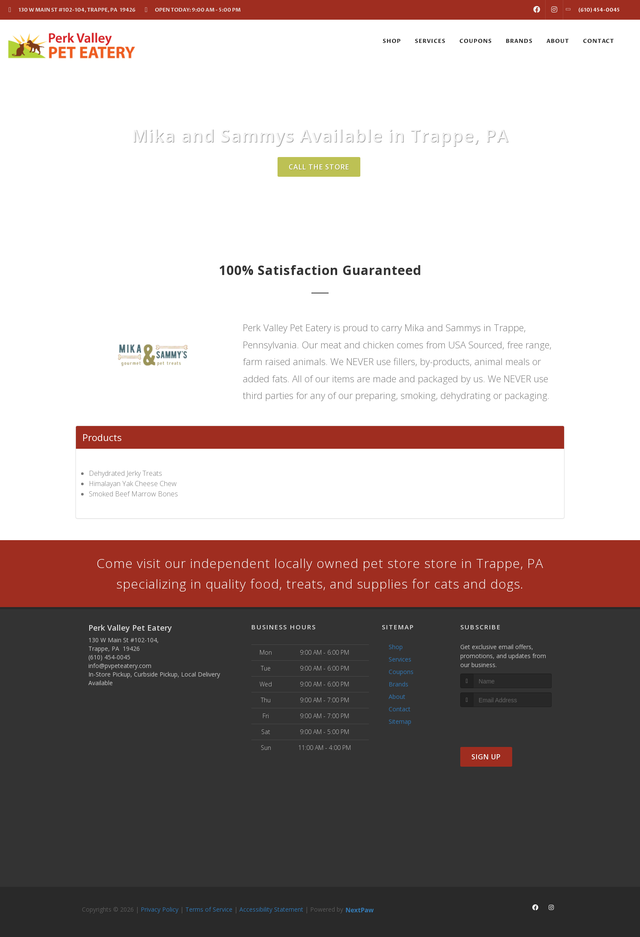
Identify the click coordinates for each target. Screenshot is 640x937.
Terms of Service (208, 909)
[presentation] (506, 723)
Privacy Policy (159, 909)
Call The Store (319, 167)
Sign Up (486, 757)
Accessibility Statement (271, 909)
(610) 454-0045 (109, 657)
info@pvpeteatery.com (119, 666)
